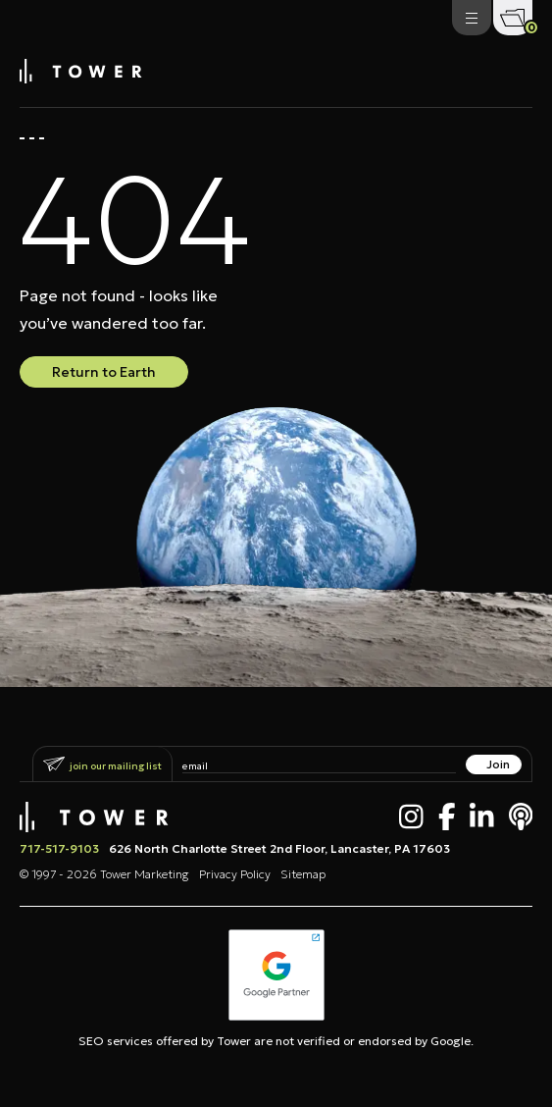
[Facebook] (447, 816)
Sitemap (303, 874)
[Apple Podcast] (521, 816)
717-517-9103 (59, 848)
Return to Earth (104, 372)
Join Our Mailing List (116, 766)
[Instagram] (411, 816)
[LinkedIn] (482, 816)
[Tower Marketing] (81, 77)
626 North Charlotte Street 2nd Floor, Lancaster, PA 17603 (279, 848)
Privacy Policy (235, 874)
